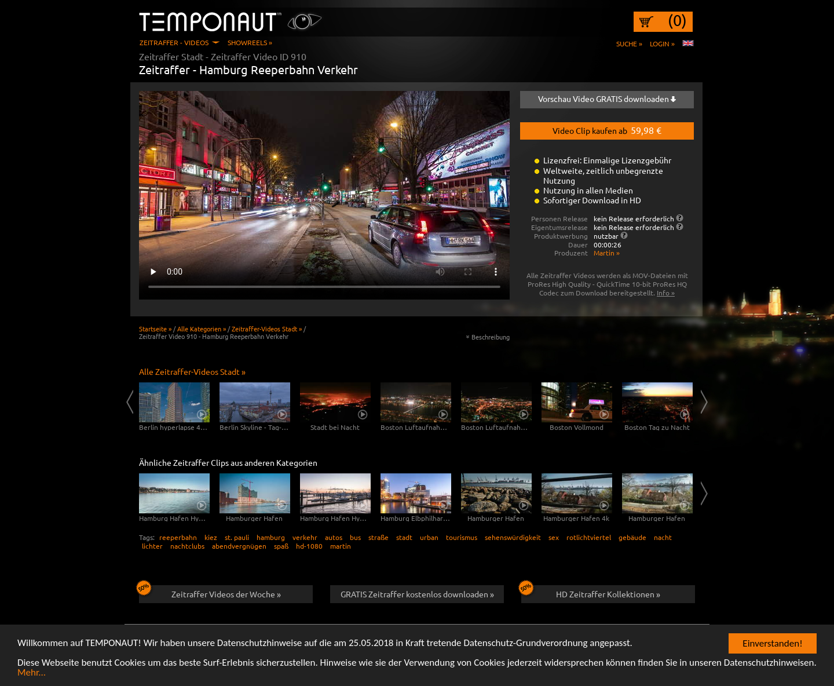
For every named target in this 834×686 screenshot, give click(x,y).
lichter (152, 545)
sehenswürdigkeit (513, 537)
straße (378, 537)
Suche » (629, 43)
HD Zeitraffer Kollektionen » (590, 592)
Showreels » (250, 42)
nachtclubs (187, 545)
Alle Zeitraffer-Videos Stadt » (192, 371)
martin (340, 545)
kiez (210, 537)
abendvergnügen (239, 545)
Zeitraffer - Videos (174, 42)
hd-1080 (309, 545)
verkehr (304, 537)
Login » (662, 43)
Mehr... (31, 673)
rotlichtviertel (588, 537)
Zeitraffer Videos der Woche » (210, 592)
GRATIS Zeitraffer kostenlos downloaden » (417, 594)
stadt (404, 537)
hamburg (271, 537)
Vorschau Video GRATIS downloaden (607, 98)
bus (355, 537)
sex (553, 537)
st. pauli (237, 537)
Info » (666, 292)
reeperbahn (178, 537)
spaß (281, 545)
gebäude (632, 537)
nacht (663, 537)
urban (429, 537)
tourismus (461, 537)
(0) (677, 20)
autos (333, 537)
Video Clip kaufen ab (607, 130)
